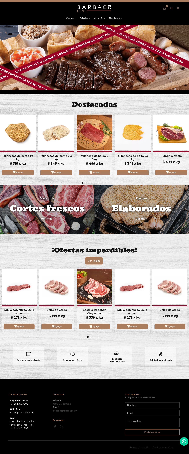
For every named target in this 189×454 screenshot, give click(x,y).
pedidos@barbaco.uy (65, 411)
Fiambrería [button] (114, 18)
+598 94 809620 (62, 404)
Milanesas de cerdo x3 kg (17, 157)
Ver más (46, 218)
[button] (93, 87)
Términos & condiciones (163, 447)
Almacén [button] (98, 18)
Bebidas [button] (84, 18)
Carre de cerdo (57, 310)
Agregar (18, 172)
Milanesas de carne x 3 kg (56, 157)
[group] (94, 57)
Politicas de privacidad (140, 447)
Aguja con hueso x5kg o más (19, 311)
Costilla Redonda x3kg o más (94, 311)
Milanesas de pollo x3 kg (133, 157)
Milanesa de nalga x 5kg (94, 157)
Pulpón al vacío (171, 156)
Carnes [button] (70, 18)
